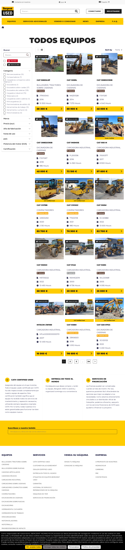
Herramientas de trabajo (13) (18, 107)
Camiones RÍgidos (9, 476)
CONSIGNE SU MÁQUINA (73, 465)
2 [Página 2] (70, 361)
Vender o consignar (64, 21)
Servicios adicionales (35, 21)
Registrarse (113, 11)
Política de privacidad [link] (91, 547)
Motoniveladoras (9, 521)
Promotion (14, 61)
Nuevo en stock (15, 64)
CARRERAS (99, 469)
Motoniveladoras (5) (14, 113)
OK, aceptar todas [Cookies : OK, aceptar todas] (33, 547)
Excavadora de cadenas (12, 498)
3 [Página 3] (76, 361)
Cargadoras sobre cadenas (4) (18, 99)
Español (104, 2)
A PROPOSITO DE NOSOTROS (106, 462)
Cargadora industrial (11, 480)
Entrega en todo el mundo (44, 473)
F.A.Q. (115, 21)
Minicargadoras (9, 517)
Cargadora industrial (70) (16, 93)
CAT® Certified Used (41, 462)
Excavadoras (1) (12, 85)
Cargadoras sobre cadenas (14, 483)
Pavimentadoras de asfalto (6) (18, 104)
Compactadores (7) (14, 77)
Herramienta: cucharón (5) (17, 110)
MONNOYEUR (100, 465)
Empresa (100, 21)
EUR (62, 2)
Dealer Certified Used (42, 469)
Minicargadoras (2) (14, 102)
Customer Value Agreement (45, 465)
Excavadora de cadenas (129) (18, 90)
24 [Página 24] (89, 361)
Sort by (108, 50)
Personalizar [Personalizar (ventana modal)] (74, 547)
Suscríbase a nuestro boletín (21, 428)
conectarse (94, 11)
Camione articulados (11, 472)
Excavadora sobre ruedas (13, 501)
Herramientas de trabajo (13, 513)
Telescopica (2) (12, 96)
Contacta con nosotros (21, 2)
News (86, 21)
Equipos (11, 21)
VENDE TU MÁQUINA (72, 462)
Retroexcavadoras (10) (15, 74)
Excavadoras (7, 505)
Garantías (37, 483)
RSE (96, 473)
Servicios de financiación (44, 498)
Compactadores (8, 494)
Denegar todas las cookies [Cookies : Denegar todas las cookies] (55, 547)
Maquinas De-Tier (40, 494)
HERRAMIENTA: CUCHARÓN (12, 509)
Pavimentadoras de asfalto (13, 528)
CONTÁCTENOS (101, 477)
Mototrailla (7, 524)
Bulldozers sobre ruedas (13, 468)
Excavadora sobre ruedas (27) (18, 87)
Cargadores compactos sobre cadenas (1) (16, 81)
